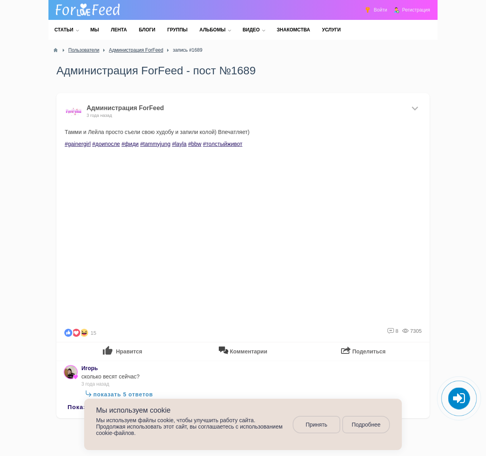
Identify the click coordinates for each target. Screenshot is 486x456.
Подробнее (366, 424)
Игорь (89, 368)
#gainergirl (78, 144)
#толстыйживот (222, 144)
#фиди (130, 144)
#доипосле (106, 144)
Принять (317, 424)
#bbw (194, 144)
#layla (179, 144)
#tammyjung (155, 144)
